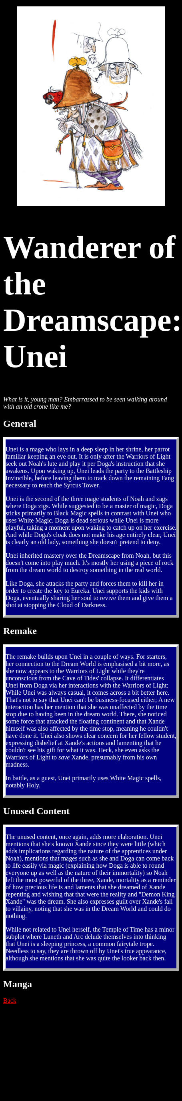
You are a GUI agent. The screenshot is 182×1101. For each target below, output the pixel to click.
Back (9, 1000)
